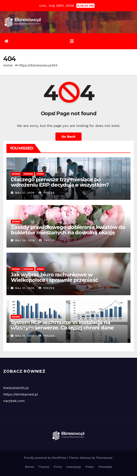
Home (8, 65)
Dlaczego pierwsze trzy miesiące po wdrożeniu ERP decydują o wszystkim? (60, 182)
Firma (40, 174)
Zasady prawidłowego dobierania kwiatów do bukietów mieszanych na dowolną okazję (68, 230)
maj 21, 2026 (24, 288)
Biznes (16, 174)
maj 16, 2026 (24, 335)
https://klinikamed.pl (20, 394)
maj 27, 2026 (25, 192)
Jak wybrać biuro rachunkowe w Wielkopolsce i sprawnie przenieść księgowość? (54, 279)
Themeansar (104, 457)
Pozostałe (105, 466)
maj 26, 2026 (25, 240)
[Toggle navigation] (72, 41)
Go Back (68, 136)
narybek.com (14, 401)
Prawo (89, 466)
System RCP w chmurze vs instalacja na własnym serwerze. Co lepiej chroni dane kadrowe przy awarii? (62, 327)
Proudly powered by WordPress (45, 457)
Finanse (28, 174)
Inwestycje (73, 466)
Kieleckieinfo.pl (16, 388)
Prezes (47, 192)
